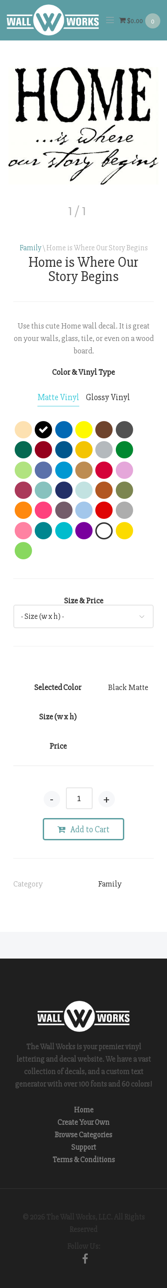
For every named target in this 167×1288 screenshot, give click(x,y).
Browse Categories (83, 1135)
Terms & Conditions (84, 1159)
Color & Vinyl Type (83, 372)
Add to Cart (83, 829)
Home (84, 1110)
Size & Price (83, 601)
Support (83, 1147)
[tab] (58, 397)
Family (30, 248)
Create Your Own (83, 1122)
